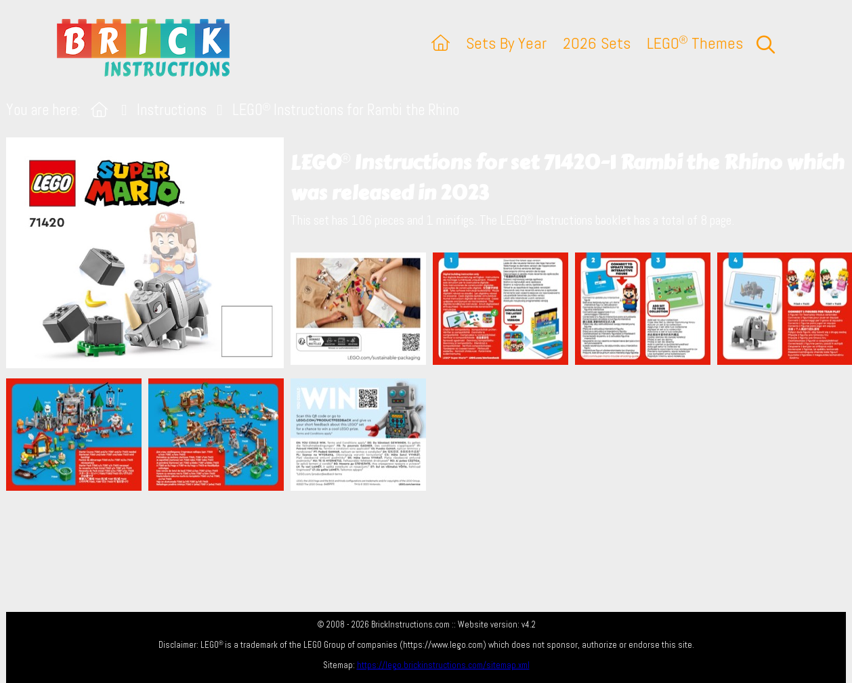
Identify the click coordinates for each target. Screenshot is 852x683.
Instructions (172, 110)
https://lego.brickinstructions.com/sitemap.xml (443, 665)
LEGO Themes (695, 42)
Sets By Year (506, 42)
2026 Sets (597, 42)
